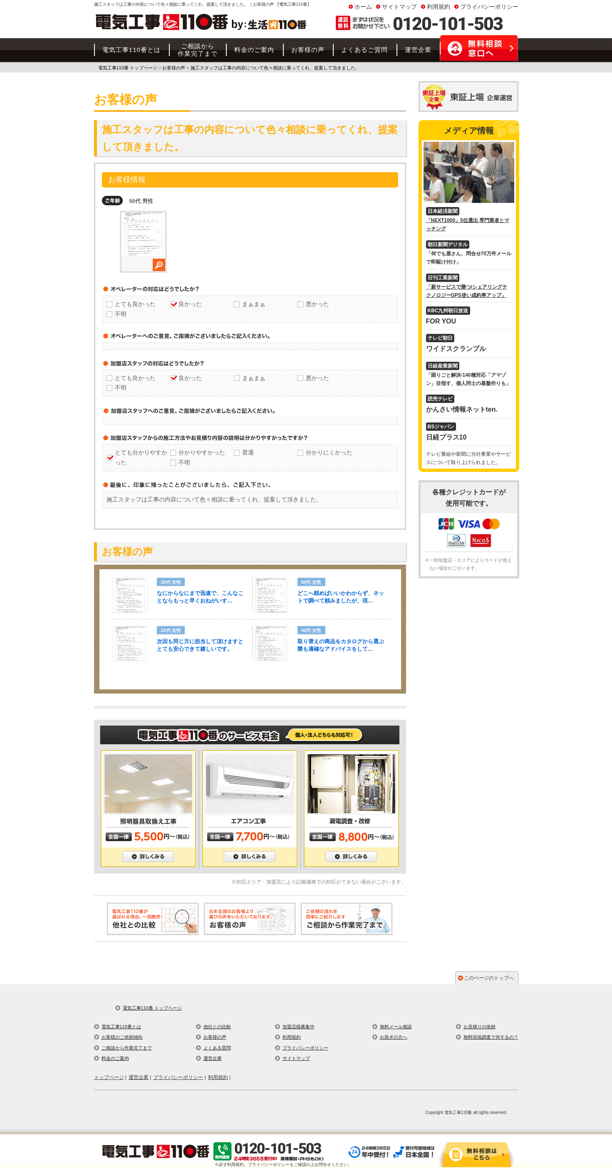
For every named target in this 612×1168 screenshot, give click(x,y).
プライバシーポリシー (489, 6)
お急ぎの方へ (393, 1037)
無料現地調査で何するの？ (490, 1037)
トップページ (109, 1077)
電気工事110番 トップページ (152, 1007)
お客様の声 (214, 1037)
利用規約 (438, 6)
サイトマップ (399, 6)
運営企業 (212, 1058)
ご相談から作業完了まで (127, 1047)
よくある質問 (217, 1047)
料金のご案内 (115, 1058)
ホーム (363, 6)
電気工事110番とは (121, 1026)
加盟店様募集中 (298, 1026)
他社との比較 (217, 1026)
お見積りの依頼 (479, 1026)
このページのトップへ (489, 978)
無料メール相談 (396, 1026)
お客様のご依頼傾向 (122, 1037)
